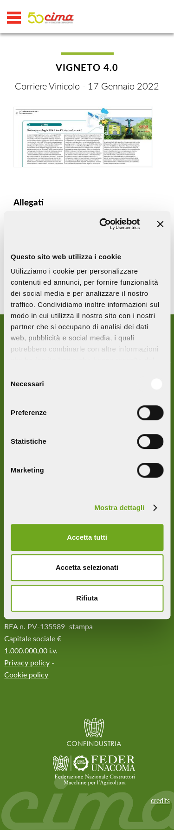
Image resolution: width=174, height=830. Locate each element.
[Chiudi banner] (160, 224)
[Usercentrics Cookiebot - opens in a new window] (104, 224)
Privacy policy (27, 662)
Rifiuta (87, 598)
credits (160, 800)
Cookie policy (26, 674)
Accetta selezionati (87, 567)
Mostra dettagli (119, 507)
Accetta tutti (87, 537)
